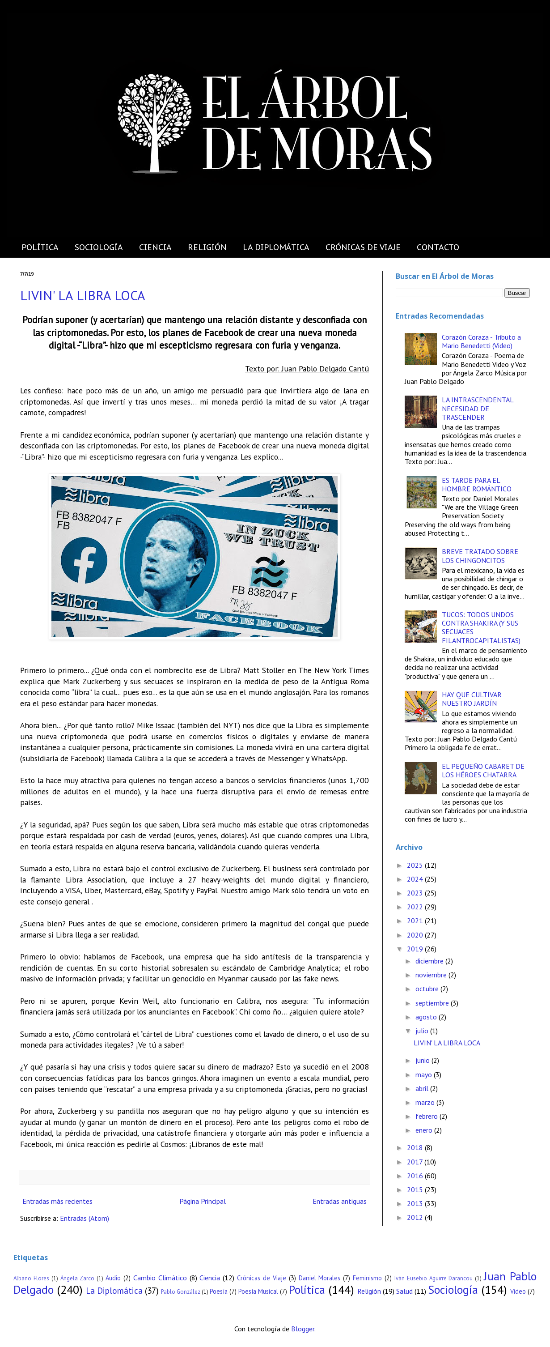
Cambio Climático (160, 1277)
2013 (416, 1203)
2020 (416, 934)
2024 (416, 878)
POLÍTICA (40, 247)
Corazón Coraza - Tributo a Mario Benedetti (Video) (481, 341)
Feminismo (367, 1278)
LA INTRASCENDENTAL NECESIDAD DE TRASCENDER (477, 408)
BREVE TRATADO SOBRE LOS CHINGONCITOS (480, 555)
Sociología (453, 1289)
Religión (369, 1291)
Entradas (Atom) (84, 1218)
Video (518, 1291)
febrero (427, 1116)
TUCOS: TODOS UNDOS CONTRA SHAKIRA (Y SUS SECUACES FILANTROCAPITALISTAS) (481, 627)
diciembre (430, 960)
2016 (416, 1175)
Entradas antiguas (340, 1201)
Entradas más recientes (57, 1201)
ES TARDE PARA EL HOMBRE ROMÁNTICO (477, 484)
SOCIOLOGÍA (99, 247)
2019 (416, 948)
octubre (427, 988)
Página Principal (202, 1201)
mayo (424, 1074)
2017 (415, 1161)
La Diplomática (114, 1290)
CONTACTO (438, 247)
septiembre (433, 1002)
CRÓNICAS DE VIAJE (363, 247)
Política (307, 1289)
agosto (427, 1016)
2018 (416, 1147)
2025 (416, 865)
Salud (404, 1291)
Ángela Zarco (77, 1278)
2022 (416, 906)
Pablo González (180, 1292)
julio (422, 1030)
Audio (113, 1278)
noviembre (431, 974)
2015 (416, 1189)
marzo (425, 1102)
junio (423, 1060)
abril (422, 1088)
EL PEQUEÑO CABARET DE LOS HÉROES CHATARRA (483, 770)
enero (424, 1129)
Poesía (219, 1291)
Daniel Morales (320, 1278)
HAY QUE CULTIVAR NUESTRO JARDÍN (472, 699)
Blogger (302, 1328)
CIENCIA (155, 247)
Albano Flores (31, 1278)
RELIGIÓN (207, 247)
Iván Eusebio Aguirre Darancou (433, 1278)
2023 (416, 892)
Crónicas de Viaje (261, 1278)
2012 (416, 1217)
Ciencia (209, 1277)
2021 (416, 920)
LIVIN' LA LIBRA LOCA (82, 295)
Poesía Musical (258, 1291)
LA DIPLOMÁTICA (276, 247)
